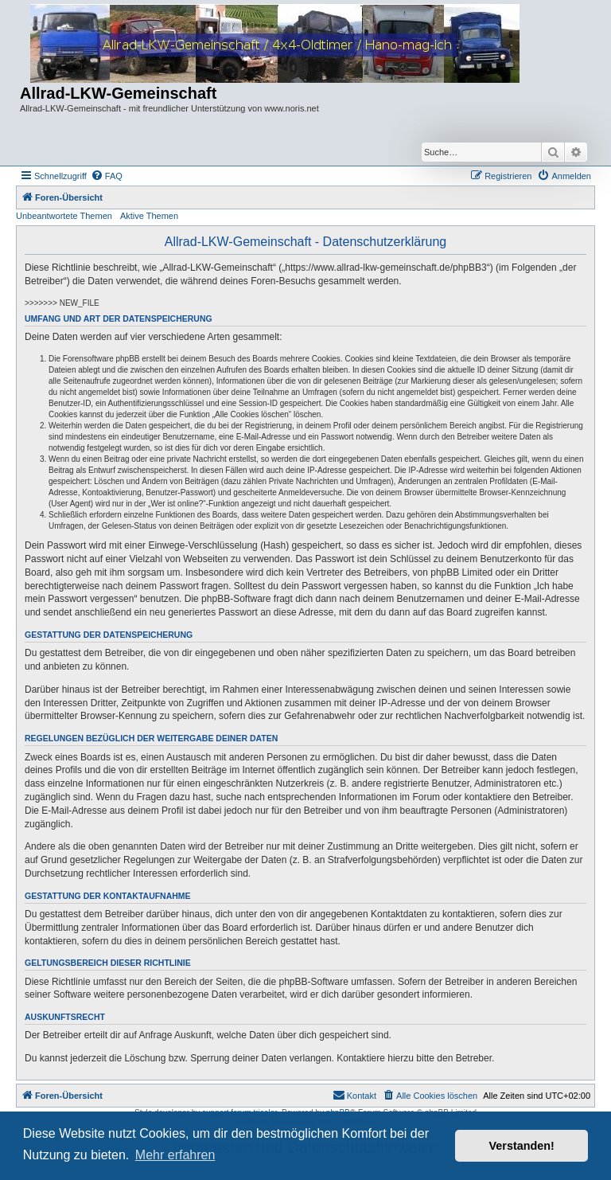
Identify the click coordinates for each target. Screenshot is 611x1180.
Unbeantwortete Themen (64, 216)
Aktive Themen (149, 216)
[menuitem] (107, 176)
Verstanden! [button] (522, 1145)
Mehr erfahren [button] (175, 1155)
